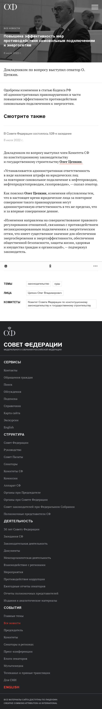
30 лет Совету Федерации (21, 529)
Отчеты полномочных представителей (31, 593)
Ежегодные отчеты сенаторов (24, 586)
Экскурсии (11, 420)
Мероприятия (13, 572)
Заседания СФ (13, 536)
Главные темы (14, 616)
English (9, 427)
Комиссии (11, 478)
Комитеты (11, 637)
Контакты (10, 370)
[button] (94, 7)
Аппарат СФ (12, 485)
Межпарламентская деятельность (27, 558)
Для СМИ (10, 680)
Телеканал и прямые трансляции (27, 673)
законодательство (38, 283)
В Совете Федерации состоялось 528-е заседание (37, 134)
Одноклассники (50, 266)
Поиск (8, 384)
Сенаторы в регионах (19, 644)
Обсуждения (12, 391)
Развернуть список (96, 266)
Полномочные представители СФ (27, 514)
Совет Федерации (16, 442)
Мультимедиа (13, 666)
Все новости (12, 28)
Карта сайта (12, 413)
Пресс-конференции (18, 651)
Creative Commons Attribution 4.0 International (30, 703)
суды (57, 283)
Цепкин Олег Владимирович (45, 293)
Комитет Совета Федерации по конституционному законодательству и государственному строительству (59, 303)
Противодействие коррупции (24, 579)
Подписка (10, 399)
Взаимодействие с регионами (24, 565)
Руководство (12, 450)
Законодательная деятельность (26, 543)
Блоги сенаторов (15, 658)
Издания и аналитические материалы (30, 600)
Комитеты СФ (13, 471)
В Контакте (5, 266)
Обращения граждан (18, 377)
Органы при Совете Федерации (26, 499)
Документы (12, 550)
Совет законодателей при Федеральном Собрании (39, 507)
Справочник (12, 406)
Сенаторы (11, 464)
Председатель (13, 630)
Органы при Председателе (22, 492)
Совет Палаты (13, 457)
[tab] (51, 266)
